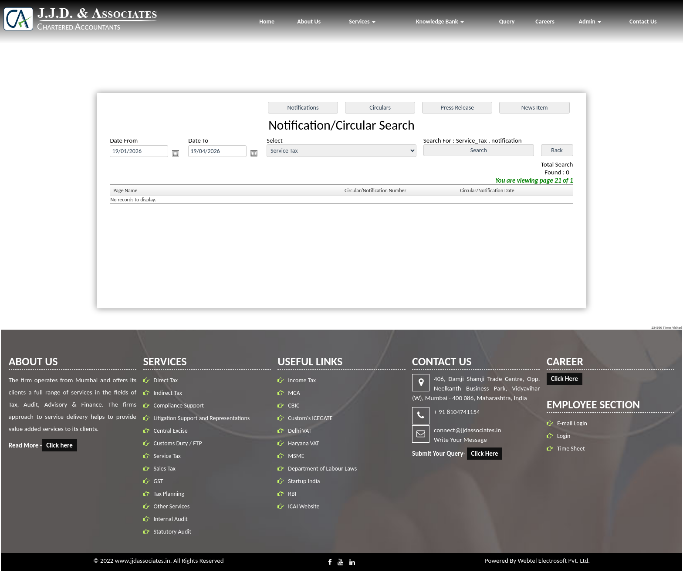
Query (507, 21)
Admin (589, 21)
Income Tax (302, 378)
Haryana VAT (303, 441)
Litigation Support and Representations (204, 418)
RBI (292, 492)
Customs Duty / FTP (180, 443)
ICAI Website (303, 504)
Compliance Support (181, 405)
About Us (309, 21)
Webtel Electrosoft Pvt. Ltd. (553, 560)
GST (160, 481)
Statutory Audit (174, 531)
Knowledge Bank (440, 21)
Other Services (174, 506)
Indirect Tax (170, 393)
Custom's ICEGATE (310, 416)
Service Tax (169, 456)
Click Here (482, 453)
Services (362, 21)
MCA (294, 391)
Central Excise (172, 430)
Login (561, 436)
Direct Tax (168, 380)
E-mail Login (570, 423)
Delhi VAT (299, 429)
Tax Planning (171, 494)
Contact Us (643, 21)
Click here (61, 445)
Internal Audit (172, 519)
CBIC (293, 403)
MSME (296, 454)
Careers (545, 21)
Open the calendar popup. (179, 154)
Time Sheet (569, 448)
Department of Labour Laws (322, 467)
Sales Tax (166, 468)
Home (266, 21)
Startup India (304, 479)
